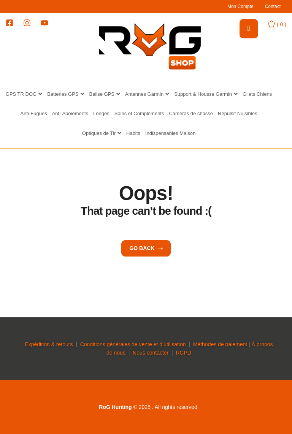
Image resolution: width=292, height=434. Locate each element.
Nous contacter (150, 353)
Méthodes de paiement (220, 344)
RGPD (183, 353)
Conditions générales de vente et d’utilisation (133, 344)
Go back (145, 248)
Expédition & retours (49, 344)
